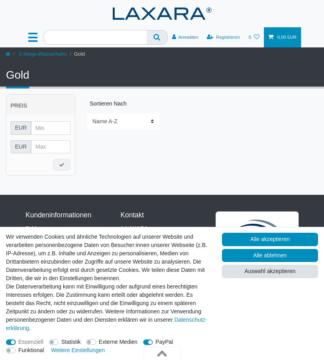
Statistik (71, 342)
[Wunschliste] (254, 37)
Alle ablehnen (270, 255)
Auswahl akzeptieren (270, 271)
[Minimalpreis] (50, 128)
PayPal (164, 342)
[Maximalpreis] (50, 147)
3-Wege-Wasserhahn (42, 54)
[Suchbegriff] (95, 37)
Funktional (31, 350)
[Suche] (157, 37)
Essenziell (31, 342)
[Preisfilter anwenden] (61, 165)
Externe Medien (118, 342)
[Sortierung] (123, 121)
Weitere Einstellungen (78, 350)
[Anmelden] (185, 37)
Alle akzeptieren (270, 239)
